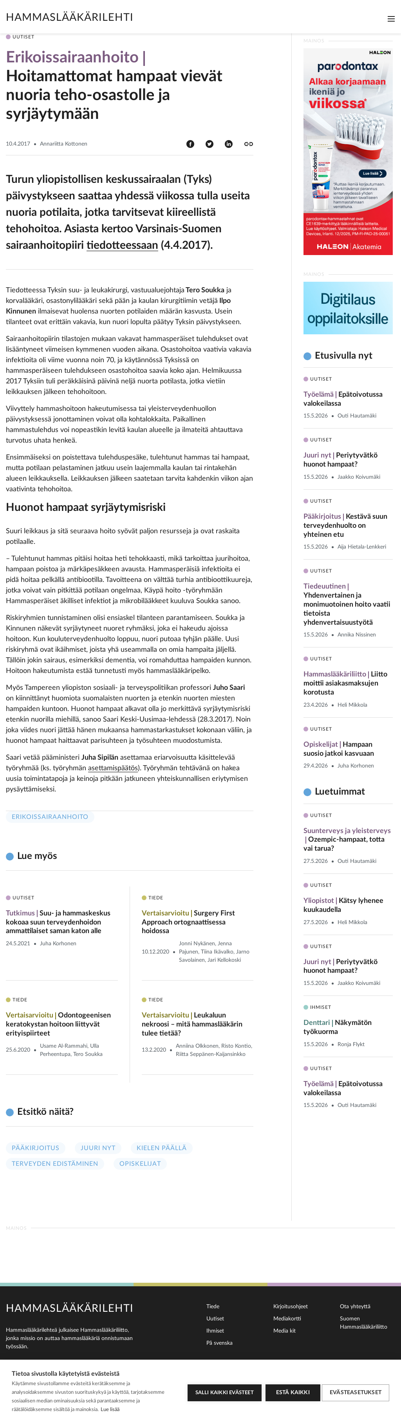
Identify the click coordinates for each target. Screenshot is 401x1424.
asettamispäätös (113, 768)
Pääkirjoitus (36, 1149)
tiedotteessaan (122, 245)
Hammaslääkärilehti (70, 17)
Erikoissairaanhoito (50, 817)
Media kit (284, 1331)
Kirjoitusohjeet (290, 1306)
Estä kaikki (290, 1392)
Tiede (212, 1306)
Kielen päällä (162, 1149)
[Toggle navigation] (391, 19)
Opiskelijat (140, 1165)
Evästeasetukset (355, 1392)
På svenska (219, 1343)
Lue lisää (110, 1409)
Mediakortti (287, 1319)
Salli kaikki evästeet (222, 1392)
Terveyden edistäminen (55, 1165)
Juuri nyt (98, 1149)
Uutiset (215, 1319)
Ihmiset (215, 1331)
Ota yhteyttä (355, 1306)
